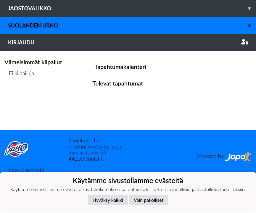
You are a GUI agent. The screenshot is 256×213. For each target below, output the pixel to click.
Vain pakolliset (149, 200)
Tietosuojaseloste (24, 170)
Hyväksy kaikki (108, 200)
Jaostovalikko (132, 8)
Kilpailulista (20, 96)
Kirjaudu (128, 42)
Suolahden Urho (132, 25)
